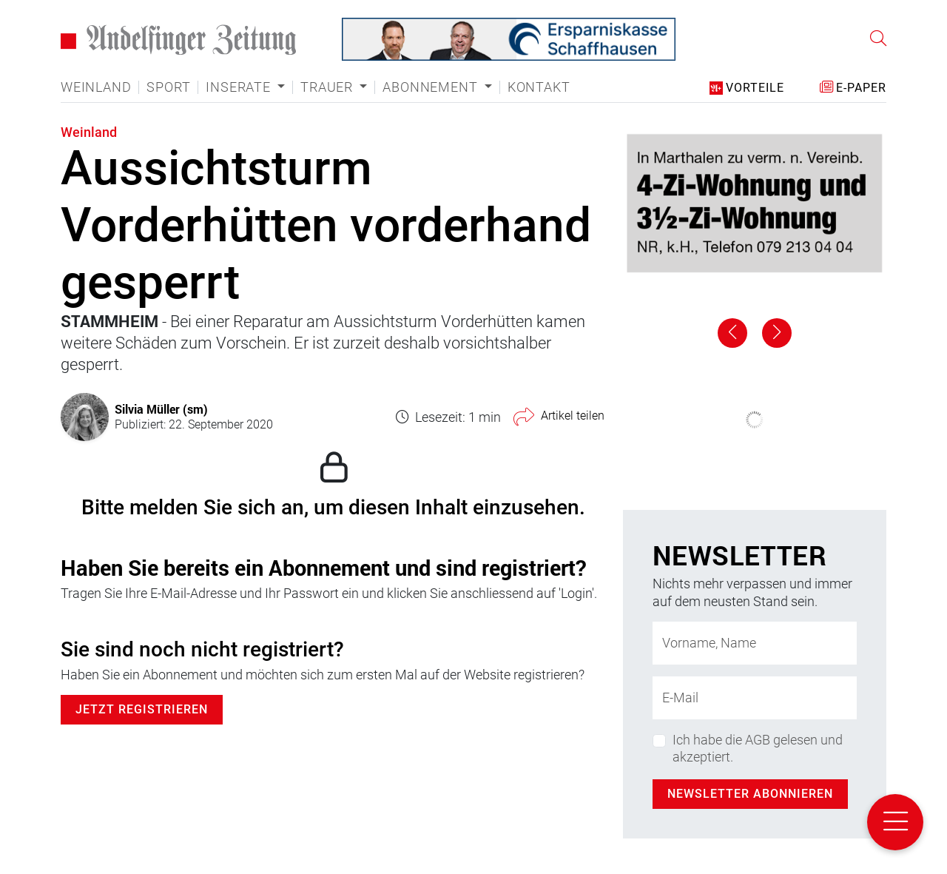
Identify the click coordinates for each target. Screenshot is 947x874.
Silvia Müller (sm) (161, 409)
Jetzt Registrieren (141, 709)
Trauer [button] (328, 87)
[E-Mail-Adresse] (755, 697)
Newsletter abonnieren (750, 794)
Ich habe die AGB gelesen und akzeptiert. (758, 748)
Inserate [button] (240, 87)
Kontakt (539, 87)
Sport (168, 87)
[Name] (755, 643)
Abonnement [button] (431, 87)
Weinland (96, 87)
